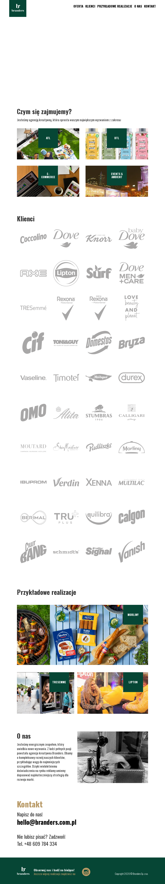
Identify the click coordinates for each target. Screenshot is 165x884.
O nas (136, 6)
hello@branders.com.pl (46, 822)
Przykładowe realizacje (112, 6)
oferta (76, 6)
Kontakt (147, 6)
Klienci (88, 6)
